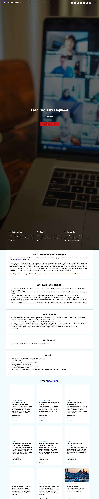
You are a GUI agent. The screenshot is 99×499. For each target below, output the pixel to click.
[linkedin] (75, 3)
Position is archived (49, 124)
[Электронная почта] (90, 3)
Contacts (51, 2)
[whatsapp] (78, 3)
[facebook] (72, 3)
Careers (23, 2)
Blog (45, 2)
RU (95, 2)
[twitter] (84, 3)
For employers (31, 2)
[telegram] (81, 3)
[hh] (87, 3)
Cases (39, 2)
